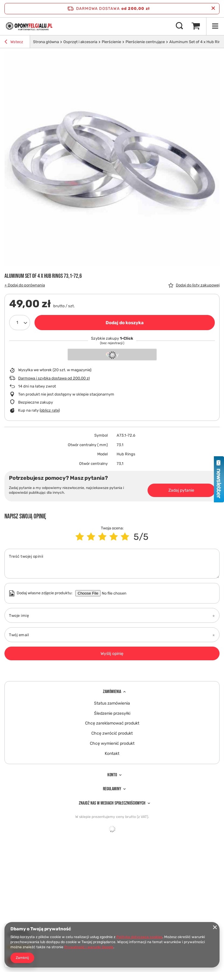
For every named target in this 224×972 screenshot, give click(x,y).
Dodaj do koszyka (125, 322)
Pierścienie (111, 42)
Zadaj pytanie (181, 490)
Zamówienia (112, 691)
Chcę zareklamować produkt (112, 723)
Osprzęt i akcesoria (80, 42)
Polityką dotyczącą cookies (139, 937)
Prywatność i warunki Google (88, 947)
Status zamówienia (112, 703)
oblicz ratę (49, 410)
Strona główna (46, 42)
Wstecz (13, 43)
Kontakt (112, 753)
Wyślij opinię (112, 653)
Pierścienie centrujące (145, 42)
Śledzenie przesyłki (112, 713)
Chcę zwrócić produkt (112, 733)
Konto (112, 775)
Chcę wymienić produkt (112, 743)
